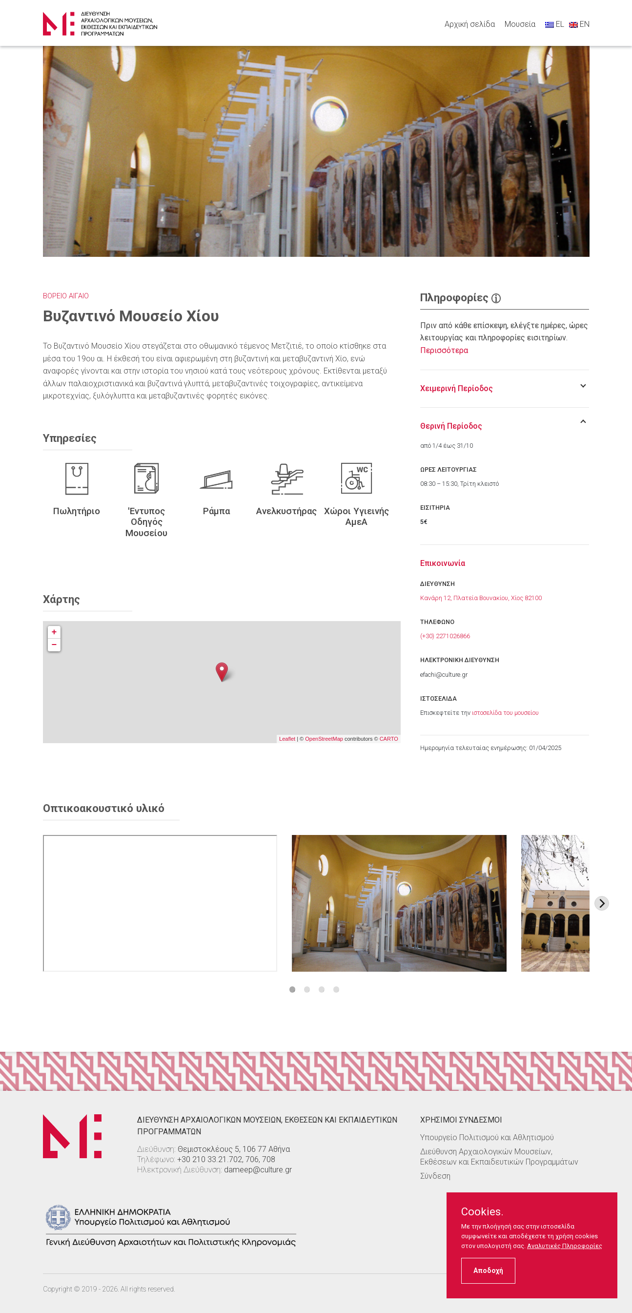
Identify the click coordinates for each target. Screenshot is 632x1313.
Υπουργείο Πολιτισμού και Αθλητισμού (487, 1137)
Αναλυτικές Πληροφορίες (564, 1246)
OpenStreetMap (324, 739)
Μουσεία (520, 24)
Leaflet (287, 739)
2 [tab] (307, 989)
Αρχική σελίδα (470, 24)
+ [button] (54, 632)
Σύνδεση (435, 1176)
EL (554, 24)
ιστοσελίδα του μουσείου (505, 712)
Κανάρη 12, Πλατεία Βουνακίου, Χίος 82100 (481, 598)
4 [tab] (336, 989)
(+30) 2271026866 (445, 636)
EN (579, 24)
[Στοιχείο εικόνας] (399, 903)
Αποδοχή (488, 1270)
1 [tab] (292, 989)
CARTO (389, 739)
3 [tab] (322, 989)
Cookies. (482, 1212)
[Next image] (601, 903)
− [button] (54, 645)
